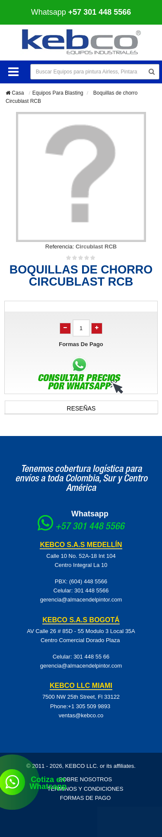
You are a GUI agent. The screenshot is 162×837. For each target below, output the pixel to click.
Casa (15, 93)
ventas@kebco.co (81, 715)
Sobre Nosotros (85, 779)
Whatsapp (81, 12)
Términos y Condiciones (86, 789)
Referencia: (59, 246)
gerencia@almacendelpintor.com (81, 599)
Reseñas (81, 408)
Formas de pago (85, 798)
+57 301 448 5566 (89, 527)
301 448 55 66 (91, 656)
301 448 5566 (91, 590)
